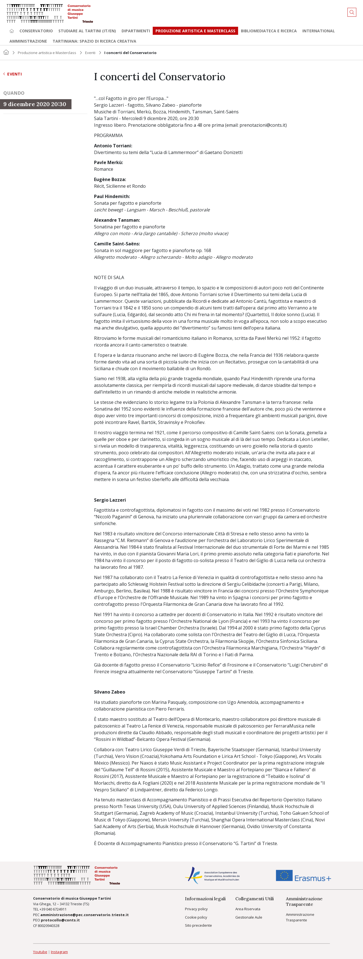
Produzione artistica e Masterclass (195, 30)
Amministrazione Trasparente (300, 917)
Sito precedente (198, 925)
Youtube (40, 951)
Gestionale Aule (248, 917)
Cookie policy (196, 917)
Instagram (59, 951)
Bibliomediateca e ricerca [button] (269, 30)
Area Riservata (247, 908)
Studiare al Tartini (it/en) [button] (87, 30)
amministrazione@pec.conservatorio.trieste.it (84, 914)
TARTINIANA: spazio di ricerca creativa (94, 41)
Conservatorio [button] (36, 30)
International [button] (318, 30)
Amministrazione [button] (28, 41)
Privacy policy (196, 908)
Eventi (90, 52)
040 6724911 (56, 909)
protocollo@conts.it (60, 920)
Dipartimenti (136, 30)
